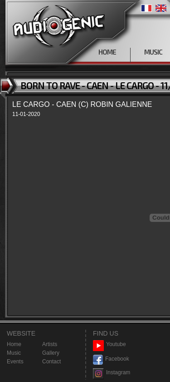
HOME (107, 52)
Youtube (109, 344)
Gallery (50, 353)
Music (14, 353)
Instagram (111, 372)
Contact (51, 361)
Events (15, 361)
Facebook (111, 359)
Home (14, 344)
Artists (49, 344)
